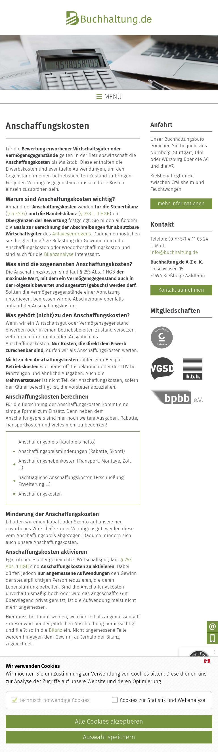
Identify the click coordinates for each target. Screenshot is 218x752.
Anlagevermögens (71, 234)
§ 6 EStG (16, 214)
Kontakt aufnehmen (181, 290)
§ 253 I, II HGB (95, 214)
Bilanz (55, 630)
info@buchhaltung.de (174, 252)
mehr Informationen (181, 203)
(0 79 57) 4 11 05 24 (188, 239)
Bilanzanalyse (59, 254)
